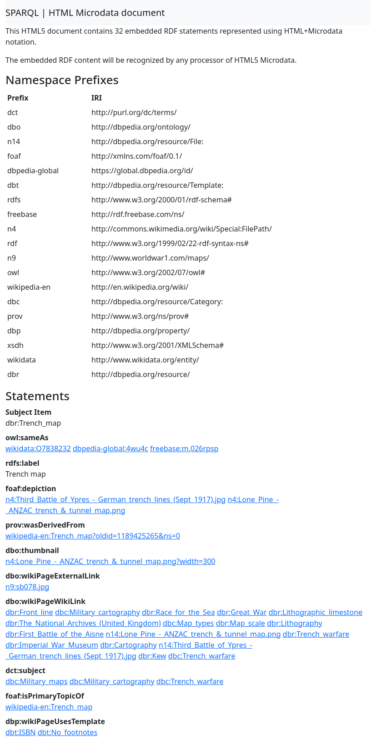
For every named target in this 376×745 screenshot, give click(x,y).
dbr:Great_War (242, 612)
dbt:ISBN (20, 732)
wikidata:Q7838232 (38, 448)
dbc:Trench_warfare (202, 656)
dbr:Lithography (294, 623)
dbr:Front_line (29, 612)
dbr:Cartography (128, 645)
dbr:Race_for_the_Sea (178, 612)
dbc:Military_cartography (97, 612)
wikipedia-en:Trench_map (48, 707)
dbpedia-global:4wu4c (110, 448)
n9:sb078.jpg (27, 587)
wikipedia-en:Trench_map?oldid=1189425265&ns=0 (92, 536)
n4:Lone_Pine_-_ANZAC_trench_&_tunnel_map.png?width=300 (110, 561)
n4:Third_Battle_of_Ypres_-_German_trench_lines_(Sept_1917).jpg (115, 499)
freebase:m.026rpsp (184, 448)
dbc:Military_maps (36, 681)
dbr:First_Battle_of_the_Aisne (54, 634)
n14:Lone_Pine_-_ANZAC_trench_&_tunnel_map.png (193, 634)
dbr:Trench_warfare (316, 634)
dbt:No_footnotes (67, 732)
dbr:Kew (152, 656)
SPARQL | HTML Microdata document (85, 12)
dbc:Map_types (188, 623)
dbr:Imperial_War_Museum (51, 645)
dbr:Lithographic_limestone (315, 612)
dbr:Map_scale (240, 623)
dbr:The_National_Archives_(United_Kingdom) (83, 623)
